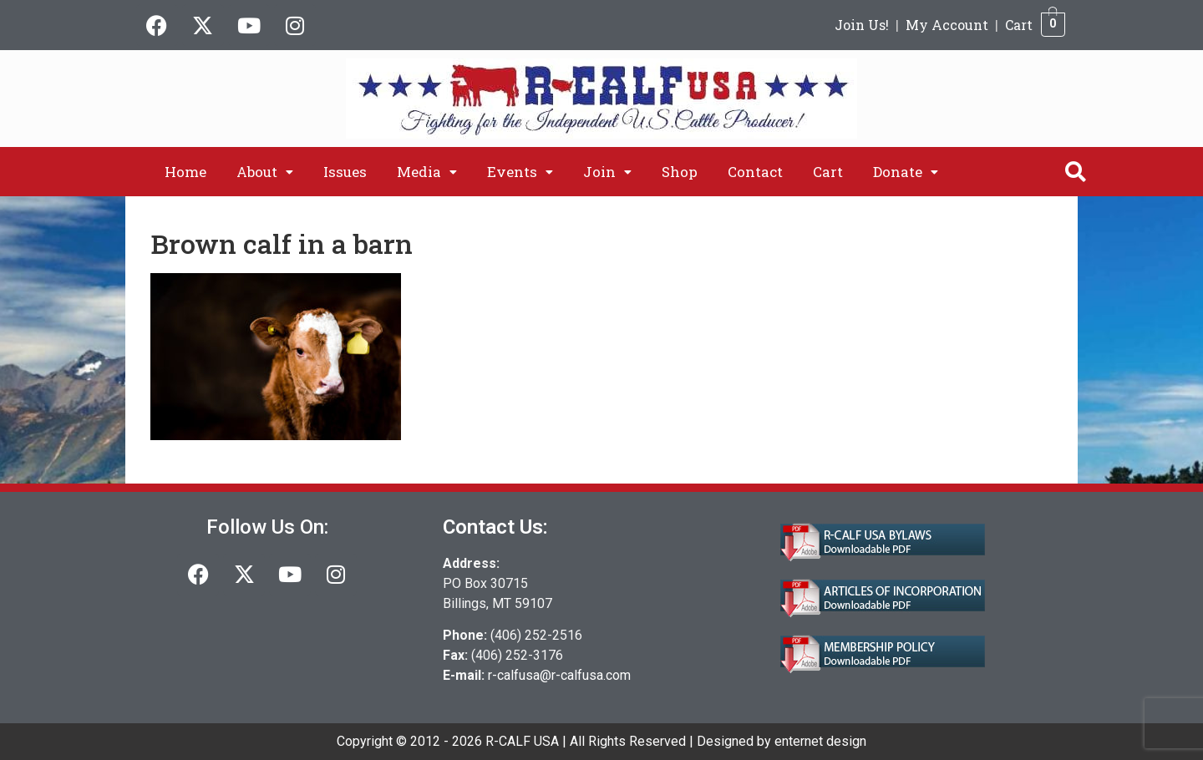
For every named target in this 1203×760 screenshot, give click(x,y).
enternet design (820, 741)
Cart (1019, 24)
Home (185, 171)
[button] (264, 171)
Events (520, 171)
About (264, 171)
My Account (947, 24)
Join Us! (862, 24)
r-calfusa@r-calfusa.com (559, 675)
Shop (680, 171)
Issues (345, 171)
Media (427, 171)
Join (607, 171)
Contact (755, 171)
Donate (905, 171)
